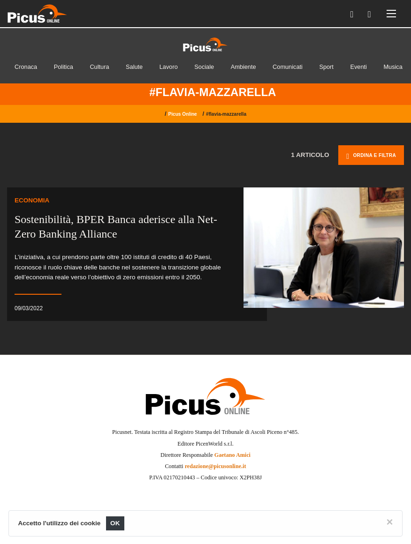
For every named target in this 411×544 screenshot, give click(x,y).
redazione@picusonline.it (215, 466)
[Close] (389, 522)
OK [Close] (115, 523)
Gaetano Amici (232, 455)
